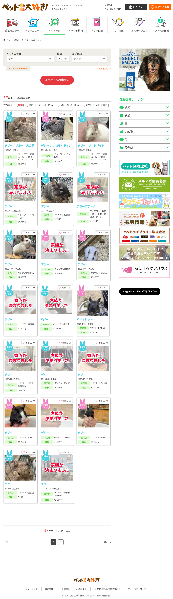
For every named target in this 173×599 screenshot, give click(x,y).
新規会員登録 (162, 7)
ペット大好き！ (13, 39)
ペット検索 (29, 39)
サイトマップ (31, 589)
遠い (104, 105)
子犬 (127, 107)
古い (50, 105)
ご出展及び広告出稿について (107, 589)
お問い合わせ (114, 8)
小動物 (129, 131)
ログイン (137, 7)
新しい (42, 105)
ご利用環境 (81, 589)
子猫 (127, 115)
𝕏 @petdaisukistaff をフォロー (140, 291)
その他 (129, 147)
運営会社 (49, 589)
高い (76, 105)
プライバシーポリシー (138, 589)
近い (98, 105)
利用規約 (65, 589)
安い (69, 105)
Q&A (109, 5)
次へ (106, 542)
